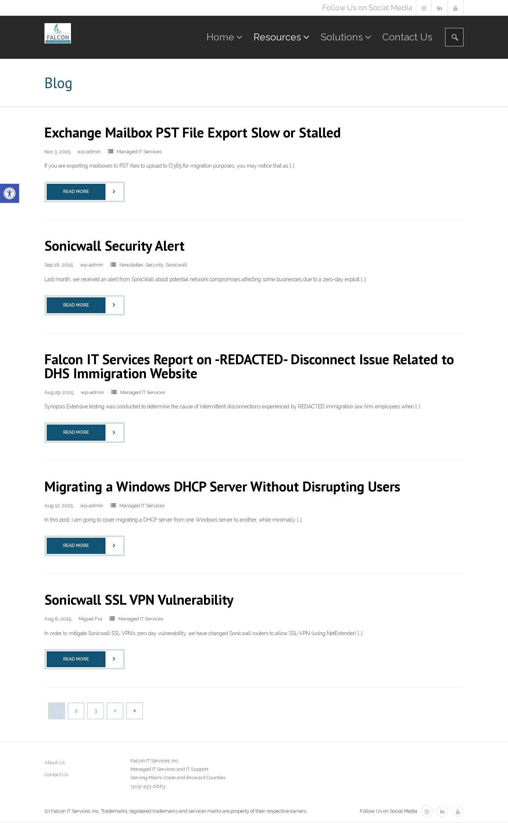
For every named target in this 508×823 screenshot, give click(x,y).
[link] (9, 193)
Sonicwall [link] (176, 265)
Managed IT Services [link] (139, 151)
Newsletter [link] (131, 265)
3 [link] (95, 710)
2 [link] (76, 710)
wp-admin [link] (89, 151)
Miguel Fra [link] (90, 619)
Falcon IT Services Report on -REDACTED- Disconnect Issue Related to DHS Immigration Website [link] (249, 366)
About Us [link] (54, 762)
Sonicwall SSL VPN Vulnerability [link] (138, 599)
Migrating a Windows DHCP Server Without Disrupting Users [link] (222, 486)
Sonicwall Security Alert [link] (114, 245)
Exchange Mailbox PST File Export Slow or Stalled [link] (192, 132)
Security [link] (155, 265)
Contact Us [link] (56, 774)
